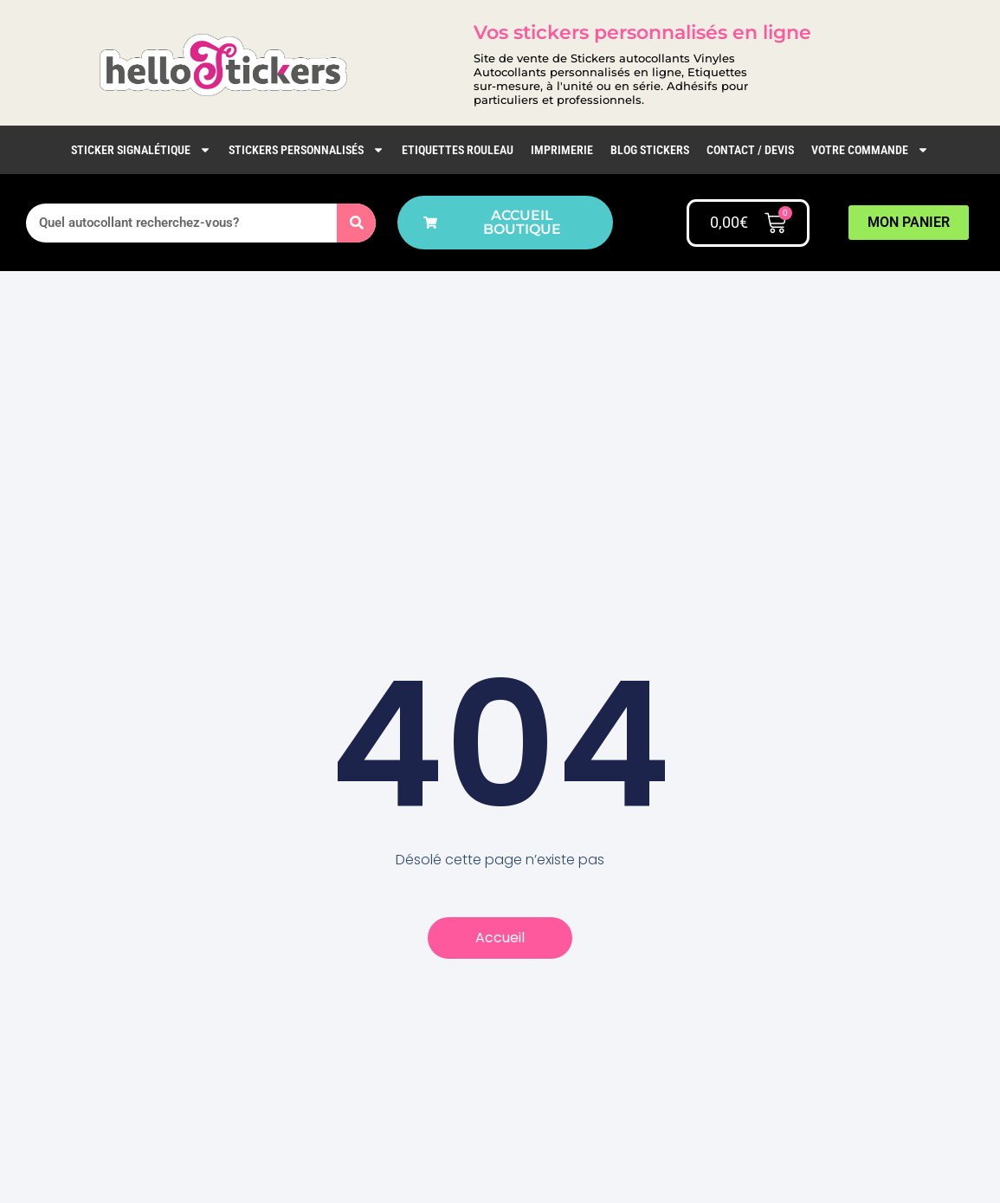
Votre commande (870, 150)
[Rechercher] (356, 223)
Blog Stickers (649, 150)
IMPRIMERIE (562, 150)
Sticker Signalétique (141, 150)
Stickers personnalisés (306, 150)
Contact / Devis (750, 150)
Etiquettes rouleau (457, 150)
